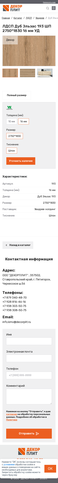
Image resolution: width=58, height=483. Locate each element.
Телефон (12, 368)
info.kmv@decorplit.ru (16, 322)
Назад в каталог (18, 245)
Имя (9, 334)
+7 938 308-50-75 (14, 310)
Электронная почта (19, 351)
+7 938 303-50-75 (14, 306)
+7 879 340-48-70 (14, 297)
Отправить (29, 433)
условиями (9, 464)
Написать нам (49, 2)
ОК (50, 468)
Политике (11, 420)
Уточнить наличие (21, 160)
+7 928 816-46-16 (14, 302)
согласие (11, 414)
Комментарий (15, 386)
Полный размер (16, 95)
